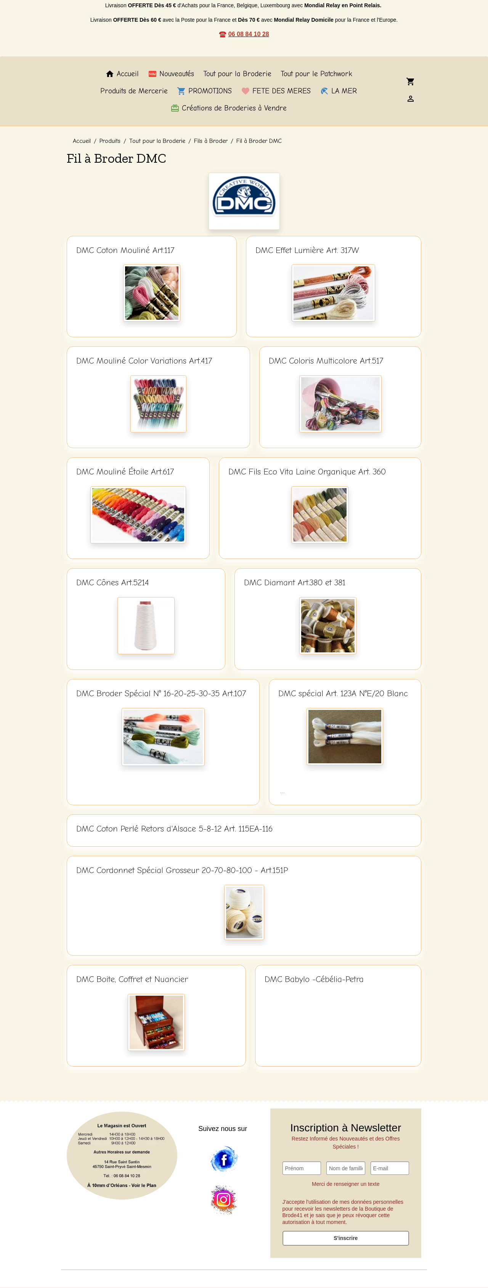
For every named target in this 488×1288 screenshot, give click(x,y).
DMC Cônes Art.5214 (112, 583)
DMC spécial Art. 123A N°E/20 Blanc (343, 694)
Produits (110, 141)
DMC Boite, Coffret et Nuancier (132, 980)
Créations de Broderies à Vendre (228, 108)
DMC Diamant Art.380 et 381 (294, 583)
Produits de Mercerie (134, 92)
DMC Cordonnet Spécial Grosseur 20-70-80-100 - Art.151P (182, 871)
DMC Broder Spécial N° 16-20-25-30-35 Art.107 (161, 694)
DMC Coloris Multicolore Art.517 (326, 362)
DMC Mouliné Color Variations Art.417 (144, 362)
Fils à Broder (211, 141)
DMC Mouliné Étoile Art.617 (125, 472)
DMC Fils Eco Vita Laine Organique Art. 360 (307, 472)
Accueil (122, 74)
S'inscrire (346, 1239)
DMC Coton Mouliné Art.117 (125, 251)
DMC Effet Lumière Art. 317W (307, 251)
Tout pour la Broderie (237, 74)
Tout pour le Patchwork (316, 74)
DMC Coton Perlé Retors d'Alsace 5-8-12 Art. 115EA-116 (174, 830)
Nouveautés (171, 74)
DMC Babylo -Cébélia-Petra (314, 980)
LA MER (338, 91)
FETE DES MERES (276, 91)
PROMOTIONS (204, 91)
